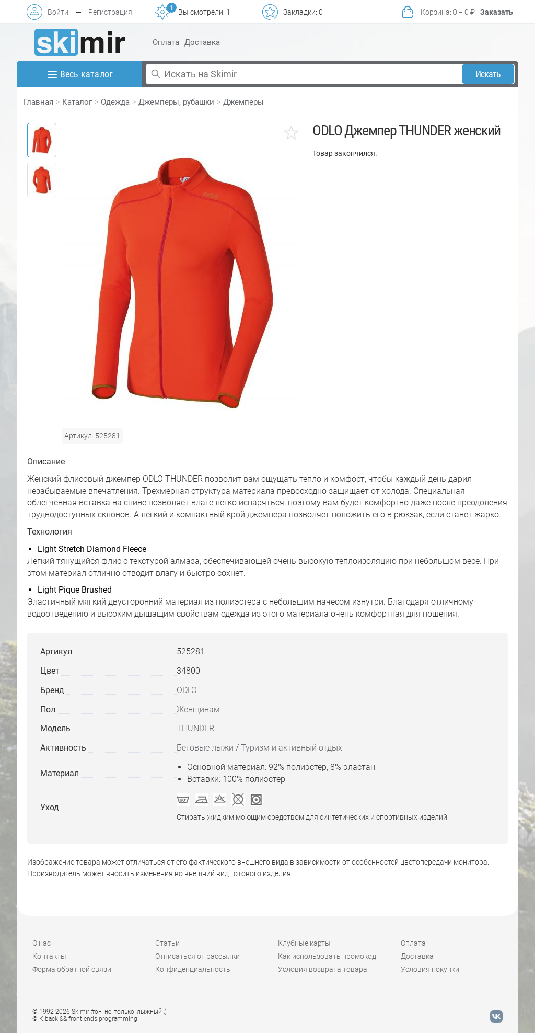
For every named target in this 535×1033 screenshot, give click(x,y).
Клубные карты (304, 943)
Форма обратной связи (71, 969)
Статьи (167, 943)
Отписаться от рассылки (197, 956)
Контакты (49, 956)
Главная (38, 102)
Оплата (166, 42)
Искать (488, 74)
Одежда (115, 102)
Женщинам (198, 709)
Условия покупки (430, 969)
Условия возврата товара (322, 969)
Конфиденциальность (192, 969)
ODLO (187, 690)
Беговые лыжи (205, 748)
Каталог (77, 102)
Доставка (202, 42)
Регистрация (110, 12)
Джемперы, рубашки (176, 102)
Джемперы (243, 102)
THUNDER (195, 728)
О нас (41, 943)
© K (84, 1019)
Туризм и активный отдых (291, 748)
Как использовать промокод (327, 956)
